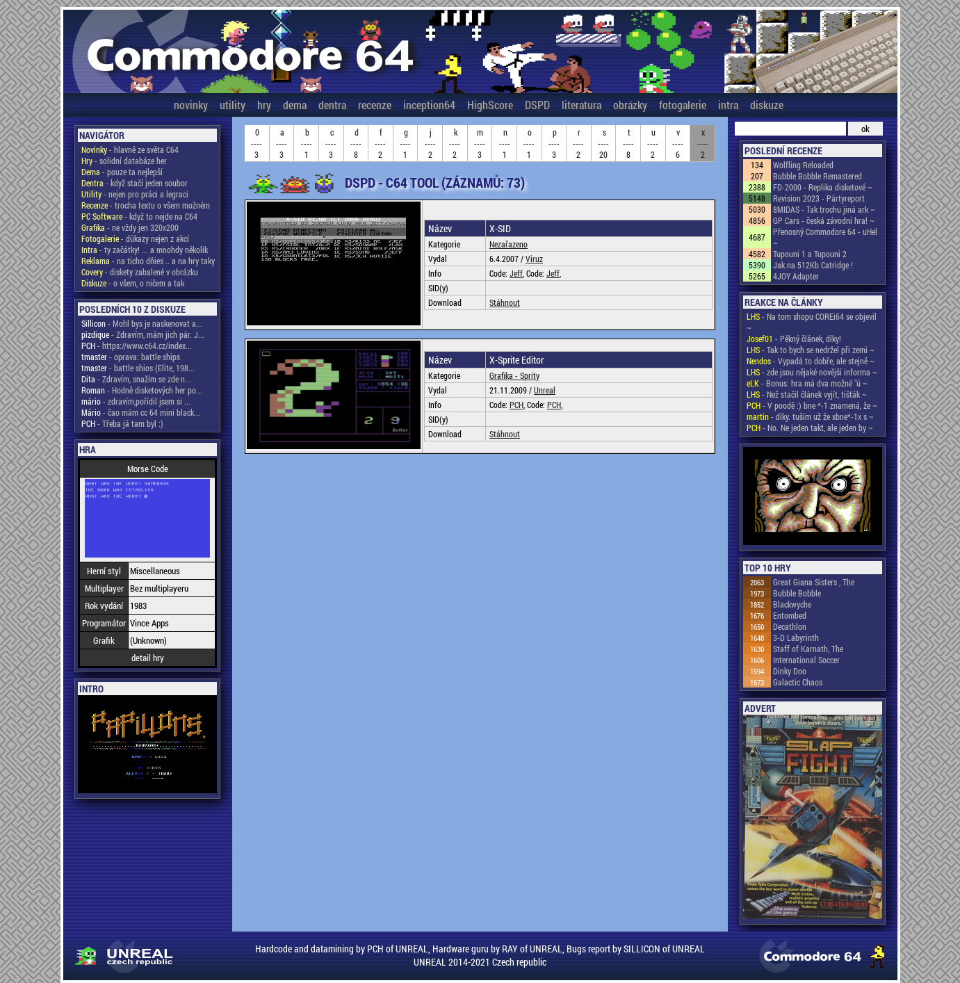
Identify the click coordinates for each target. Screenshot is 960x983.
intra (728, 104)
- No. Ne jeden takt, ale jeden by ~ (810, 427)
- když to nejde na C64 (139, 216)
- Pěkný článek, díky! (794, 338)
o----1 (529, 143)
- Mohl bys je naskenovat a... (141, 323)
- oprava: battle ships (130, 356)
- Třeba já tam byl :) (122, 423)
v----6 (677, 143)
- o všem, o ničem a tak (132, 283)
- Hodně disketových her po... (141, 390)
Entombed (789, 615)
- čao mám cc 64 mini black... (140, 412)
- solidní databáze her (124, 160)
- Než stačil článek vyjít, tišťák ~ (807, 394)
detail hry (147, 657)
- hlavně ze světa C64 (130, 149)
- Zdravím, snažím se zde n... (136, 378)
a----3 (281, 143)
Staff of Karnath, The (808, 648)
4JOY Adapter (796, 276)
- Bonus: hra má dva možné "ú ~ (807, 383)
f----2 (380, 143)
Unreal (544, 390)
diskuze (766, 104)
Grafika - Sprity (514, 375)
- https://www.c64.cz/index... (136, 345)
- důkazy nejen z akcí (135, 238)
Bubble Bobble (797, 593)
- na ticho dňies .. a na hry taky (148, 260)
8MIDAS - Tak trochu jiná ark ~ (824, 209)
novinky (191, 104)
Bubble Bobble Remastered (817, 175)
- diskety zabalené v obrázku (139, 271)
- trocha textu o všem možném (145, 205)
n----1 (504, 143)
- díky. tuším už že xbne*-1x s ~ (810, 416)
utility (232, 104)
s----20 (603, 143)
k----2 (454, 143)
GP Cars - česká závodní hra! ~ (823, 220)
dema (295, 104)
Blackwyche (792, 604)
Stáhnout (504, 302)
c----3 (330, 143)
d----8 (355, 143)
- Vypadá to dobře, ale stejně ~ (810, 360)
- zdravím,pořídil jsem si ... (135, 401)
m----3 (479, 143)
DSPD (537, 104)
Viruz (534, 258)
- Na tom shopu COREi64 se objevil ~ (812, 322)
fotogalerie (682, 104)
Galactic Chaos (797, 682)
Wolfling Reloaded (803, 164)
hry (264, 104)
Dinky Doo (789, 670)
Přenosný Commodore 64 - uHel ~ (825, 237)
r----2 (578, 143)
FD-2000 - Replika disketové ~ (822, 187)
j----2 (430, 143)
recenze (374, 104)
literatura (581, 104)
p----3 (554, 143)
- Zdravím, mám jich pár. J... (142, 334)
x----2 (702, 143)
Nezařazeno (508, 244)
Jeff (516, 273)
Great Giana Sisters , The (813, 581)
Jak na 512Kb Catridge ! (813, 264)
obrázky (630, 104)
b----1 (306, 143)
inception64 (429, 104)
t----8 (628, 143)
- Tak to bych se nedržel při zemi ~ (810, 349)
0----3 (256, 143)
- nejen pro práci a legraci (134, 194)
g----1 (405, 143)
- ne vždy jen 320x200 (130, 227)
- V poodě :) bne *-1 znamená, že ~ (812, 405)
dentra (332, 104)
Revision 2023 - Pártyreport (819, 198)
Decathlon (789, 626)
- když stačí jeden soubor (134, 182)
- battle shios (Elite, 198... (138, 367)
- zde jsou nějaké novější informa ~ (812, 371)
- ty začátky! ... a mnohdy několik (144, 249)
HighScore (490, 104)
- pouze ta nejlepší (122, 171)
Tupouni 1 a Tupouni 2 (810, 253)
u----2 (652, 143)
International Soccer (806, 659)
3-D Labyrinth (796, 637)
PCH (516, 404)
